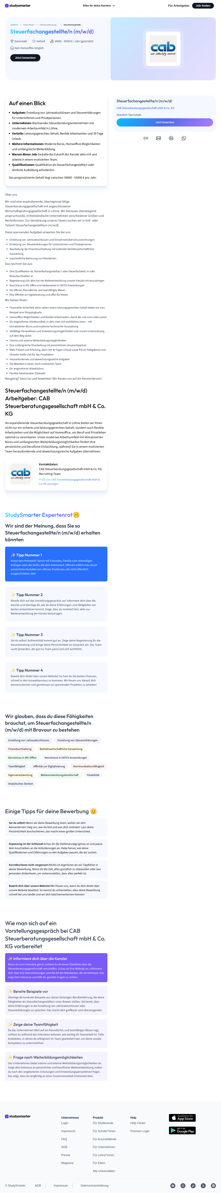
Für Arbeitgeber (178, 5)
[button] (145, 138)
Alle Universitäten (104, 1171)
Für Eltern (99, 1163)
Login (64, 1123)
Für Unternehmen (104, 1147)
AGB (64, 1147)
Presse (65, 1155)
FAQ (64, 1139)
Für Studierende (103, 1123)
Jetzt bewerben (25, 57)
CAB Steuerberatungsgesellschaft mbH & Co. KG (145, 108)
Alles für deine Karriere (99, 6)
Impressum (68, 1131)
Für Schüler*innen (104, 1131)
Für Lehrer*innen (103, 1155)
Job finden (203, 5)
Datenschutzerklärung (94, 1185)
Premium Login (140, 1131)
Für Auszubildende (104, 1139)
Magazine (67, 1163)
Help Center (138, 1123)
